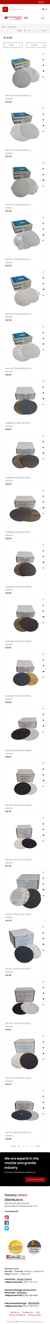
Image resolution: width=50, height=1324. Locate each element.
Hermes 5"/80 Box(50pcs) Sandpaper (19, 368)
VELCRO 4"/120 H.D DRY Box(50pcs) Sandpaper (19, 914)
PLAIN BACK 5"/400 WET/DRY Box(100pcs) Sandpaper (19, 532)
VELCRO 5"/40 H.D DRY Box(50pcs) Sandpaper (19, 859)
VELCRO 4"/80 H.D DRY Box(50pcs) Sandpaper (19, 968)
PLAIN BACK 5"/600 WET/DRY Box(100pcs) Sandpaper (19, 477)
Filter (8, 38)
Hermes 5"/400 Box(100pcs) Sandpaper (19, 150)
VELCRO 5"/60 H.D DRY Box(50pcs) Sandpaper (19, 805)
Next (43, 30)
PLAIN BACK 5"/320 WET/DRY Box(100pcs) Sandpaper (19, 586)
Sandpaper (11, 27)
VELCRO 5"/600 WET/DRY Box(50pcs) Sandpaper (19, 1132)
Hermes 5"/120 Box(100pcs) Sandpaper (19, 314)
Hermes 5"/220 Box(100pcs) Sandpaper (19, 259)
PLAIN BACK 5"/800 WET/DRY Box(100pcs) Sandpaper (19, 423)
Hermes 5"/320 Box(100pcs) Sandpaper (19, 204)
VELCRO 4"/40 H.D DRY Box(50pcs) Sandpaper (19, 1078)
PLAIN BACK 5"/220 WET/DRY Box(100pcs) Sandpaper (19, 641)
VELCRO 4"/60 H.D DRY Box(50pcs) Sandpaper (19, 1023)
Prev (19, 30)
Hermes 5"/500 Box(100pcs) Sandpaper (19, 95)
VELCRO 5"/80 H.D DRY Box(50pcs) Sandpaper (19, 750)
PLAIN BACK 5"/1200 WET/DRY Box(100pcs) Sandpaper (19, 696)
